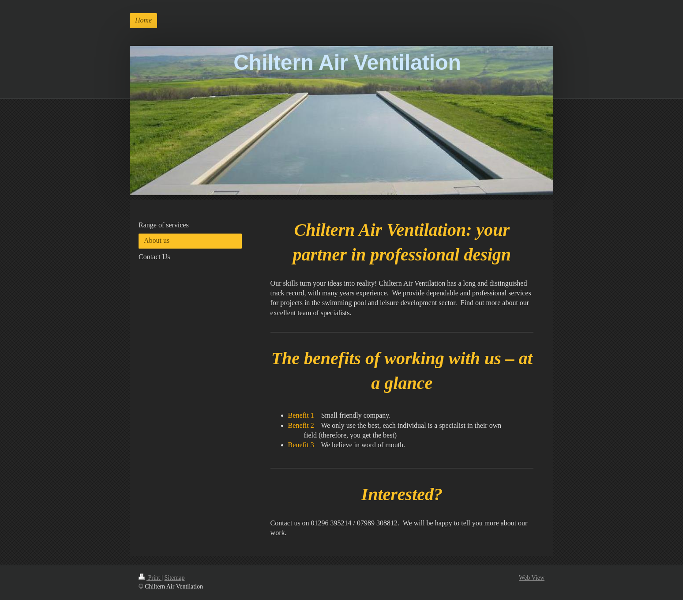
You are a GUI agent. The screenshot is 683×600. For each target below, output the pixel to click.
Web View (531, 577)
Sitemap (175, 577)
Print (150, 577)
